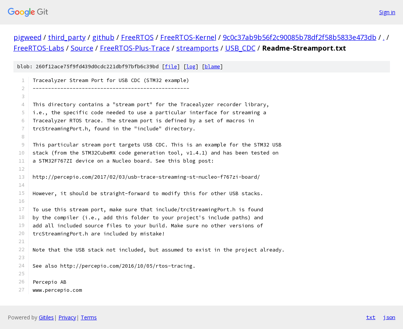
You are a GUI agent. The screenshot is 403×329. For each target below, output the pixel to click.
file (171, 66)
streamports (197, 48)
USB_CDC (240, 48)
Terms (89, 317)
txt (370, 317)
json (389, 317)
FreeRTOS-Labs (38, 48)
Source (82, 48)
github (103, 37)
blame (212, 66)
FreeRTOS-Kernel (188, 37)
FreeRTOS (137, 37)
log (191, 66)
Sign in (387, 12)
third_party (67, 37)
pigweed (27, 37)
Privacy (67, 317)
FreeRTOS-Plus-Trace (135, 48)
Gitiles (46, 317)
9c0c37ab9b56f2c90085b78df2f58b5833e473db (299, 37)
